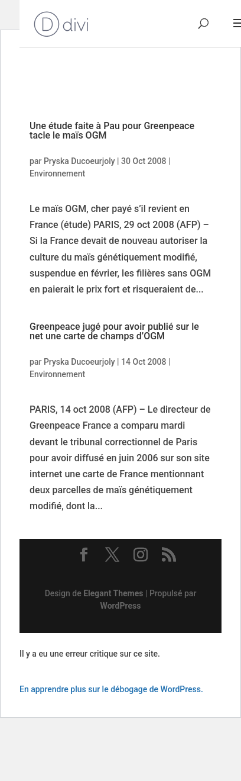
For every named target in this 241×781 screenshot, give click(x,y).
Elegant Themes (113, 593)
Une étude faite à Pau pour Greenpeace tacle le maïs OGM (112, 130)
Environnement (57, 173)
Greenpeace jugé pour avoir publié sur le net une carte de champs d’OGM (114, 331)
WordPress (120, 605)
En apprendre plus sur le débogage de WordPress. (111, 689)
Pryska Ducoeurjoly (79, 161)
